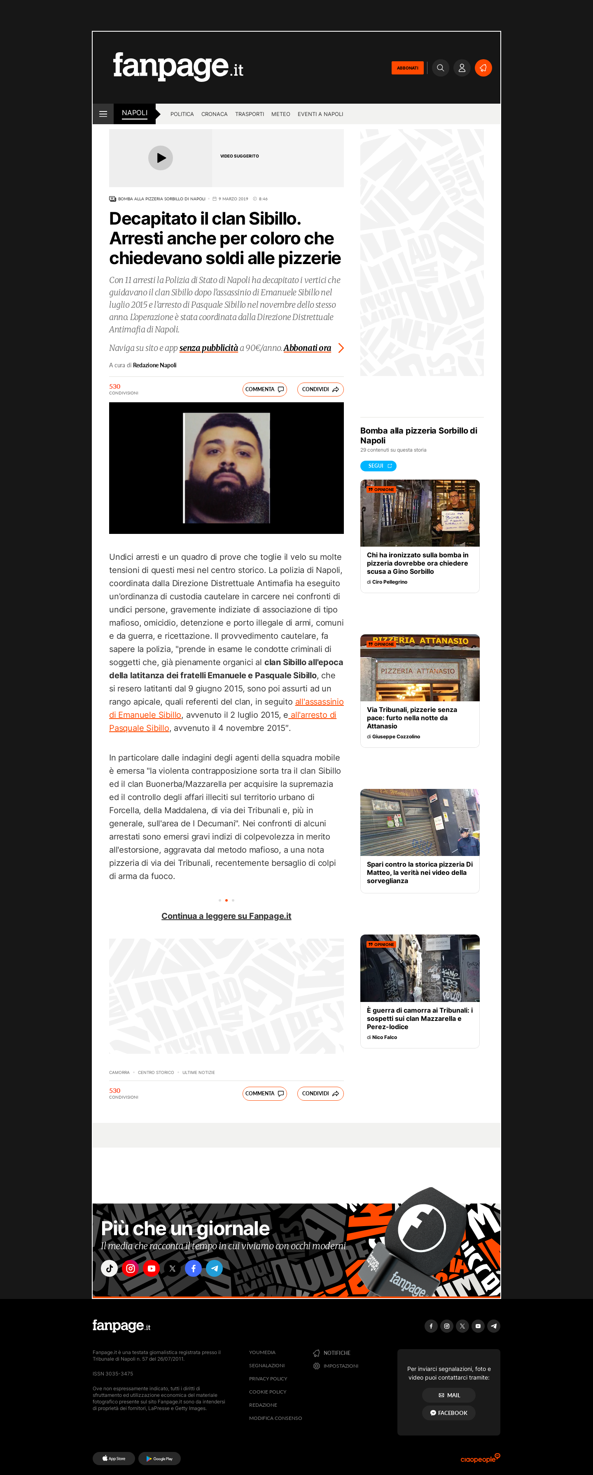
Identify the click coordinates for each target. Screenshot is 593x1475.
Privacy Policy (268, 1378)
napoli (134, 113)
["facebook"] (202, 1269)
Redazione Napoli (155, 365)
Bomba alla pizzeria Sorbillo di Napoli (161, 198)
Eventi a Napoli (320, 114)
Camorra (119, 1072)
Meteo (280, 114)
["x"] (179, 1269)
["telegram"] (225, 1269)
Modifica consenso (275, 1418)
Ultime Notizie (198, 1072)
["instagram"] (133, 1269)
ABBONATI (407, 67)
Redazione (263, 1405)
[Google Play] (159, 1458)
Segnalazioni (267, 1365)
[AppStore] (114, 1458)
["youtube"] (156, 1269)
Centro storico (156, 1072)
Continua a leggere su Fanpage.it (226, 916)
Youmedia (262, 1352)
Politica (182, 114)
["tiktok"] (110, 1269)
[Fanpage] (121, 1326)
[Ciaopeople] (480, 1460)
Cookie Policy (267, 1392)
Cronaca (214, 114)
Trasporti (249, 114)
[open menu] (103, 114)
